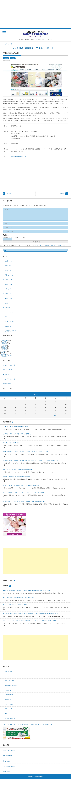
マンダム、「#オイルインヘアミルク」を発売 (15, 604)
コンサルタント (10, 321)
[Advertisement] (35, 14)
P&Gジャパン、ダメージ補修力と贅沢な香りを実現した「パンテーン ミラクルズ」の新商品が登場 (29, 621)
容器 (7, 307)
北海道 (8, 265)
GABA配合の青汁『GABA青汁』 (11, 443)
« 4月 (15, 415)
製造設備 (8, 326)
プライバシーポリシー (11, 681)
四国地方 (13, 58)
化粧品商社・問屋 (10, 331)
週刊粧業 (5, 585)
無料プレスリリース (10, 718)
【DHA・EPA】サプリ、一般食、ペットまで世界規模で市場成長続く (21, 485)
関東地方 (6, 58)
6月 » (55, 415)
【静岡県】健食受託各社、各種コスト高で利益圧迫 (16, 476)
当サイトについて (9, 704)
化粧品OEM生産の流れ (11, 685)
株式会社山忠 (6, 374)
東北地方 (8, 270)
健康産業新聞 (7, 422)
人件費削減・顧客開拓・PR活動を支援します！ (35, 48)
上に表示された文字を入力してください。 (14, 237)
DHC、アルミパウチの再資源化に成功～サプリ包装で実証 (18, 597)
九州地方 (8, 298)
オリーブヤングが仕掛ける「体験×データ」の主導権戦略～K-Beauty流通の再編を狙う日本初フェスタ (30, 613)
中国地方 (8, 289)
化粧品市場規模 (9, 695)
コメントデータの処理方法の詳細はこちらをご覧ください (50, 246)
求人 (6, 713)
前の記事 (8, 193)
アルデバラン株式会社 (9, 379)
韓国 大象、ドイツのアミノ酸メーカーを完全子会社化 (17, 469)
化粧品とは (8, 690)
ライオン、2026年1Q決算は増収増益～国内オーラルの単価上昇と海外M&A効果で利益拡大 (27, 590)
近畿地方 (8, 284)
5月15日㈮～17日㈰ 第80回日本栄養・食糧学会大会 (17, 434)
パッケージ (9, 312)
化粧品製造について (10, 699)
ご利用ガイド (8, 676)
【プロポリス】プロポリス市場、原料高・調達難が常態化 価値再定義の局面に (24, 501)
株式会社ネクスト (7, 383)
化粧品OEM (6, 60)
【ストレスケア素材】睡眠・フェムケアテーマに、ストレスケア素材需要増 (23, 492)
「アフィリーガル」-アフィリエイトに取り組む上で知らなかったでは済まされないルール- (27, 724)
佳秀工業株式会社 (7, 369)
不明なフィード (7, 580)
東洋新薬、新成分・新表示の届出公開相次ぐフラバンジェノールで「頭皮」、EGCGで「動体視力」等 (30, 460)
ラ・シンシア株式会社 (9, 365)
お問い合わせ (8, 671)
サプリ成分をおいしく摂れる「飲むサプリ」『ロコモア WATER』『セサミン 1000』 (26, 451)
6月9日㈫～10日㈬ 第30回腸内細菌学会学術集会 (16, 426)
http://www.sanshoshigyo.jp (18, 156)
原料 (7, 317)
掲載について (8, 708)
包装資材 (8, 303)
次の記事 (62, 193)
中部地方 (8, 279)
